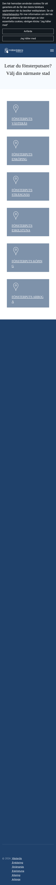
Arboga (15, 879)
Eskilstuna (17, 870)
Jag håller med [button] (28, 38)
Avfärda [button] (28, 31)
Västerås (16, 858)
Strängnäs (17, 866)
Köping (15, 875)
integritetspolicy (10, 14)
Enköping (17, 862)
